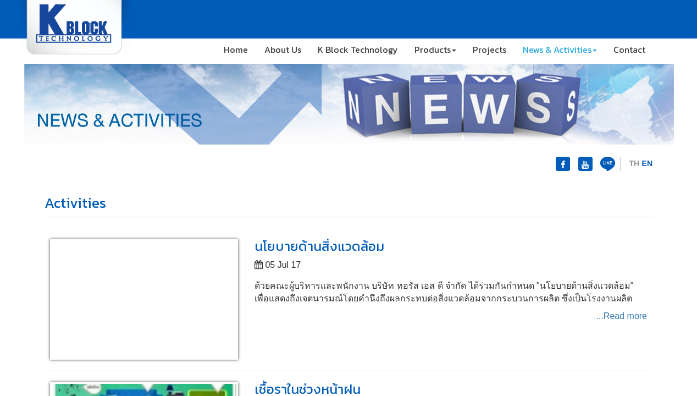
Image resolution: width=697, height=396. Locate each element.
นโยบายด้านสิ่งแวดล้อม (319, 246)
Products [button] (435, 49)
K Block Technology (358, 49)
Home (236, 49)
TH (634, 163)
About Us (282, 49)
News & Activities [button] (560, 49)
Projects (489, 49)
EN (647, 163)
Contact (629, 49)
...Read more (621, 316)
